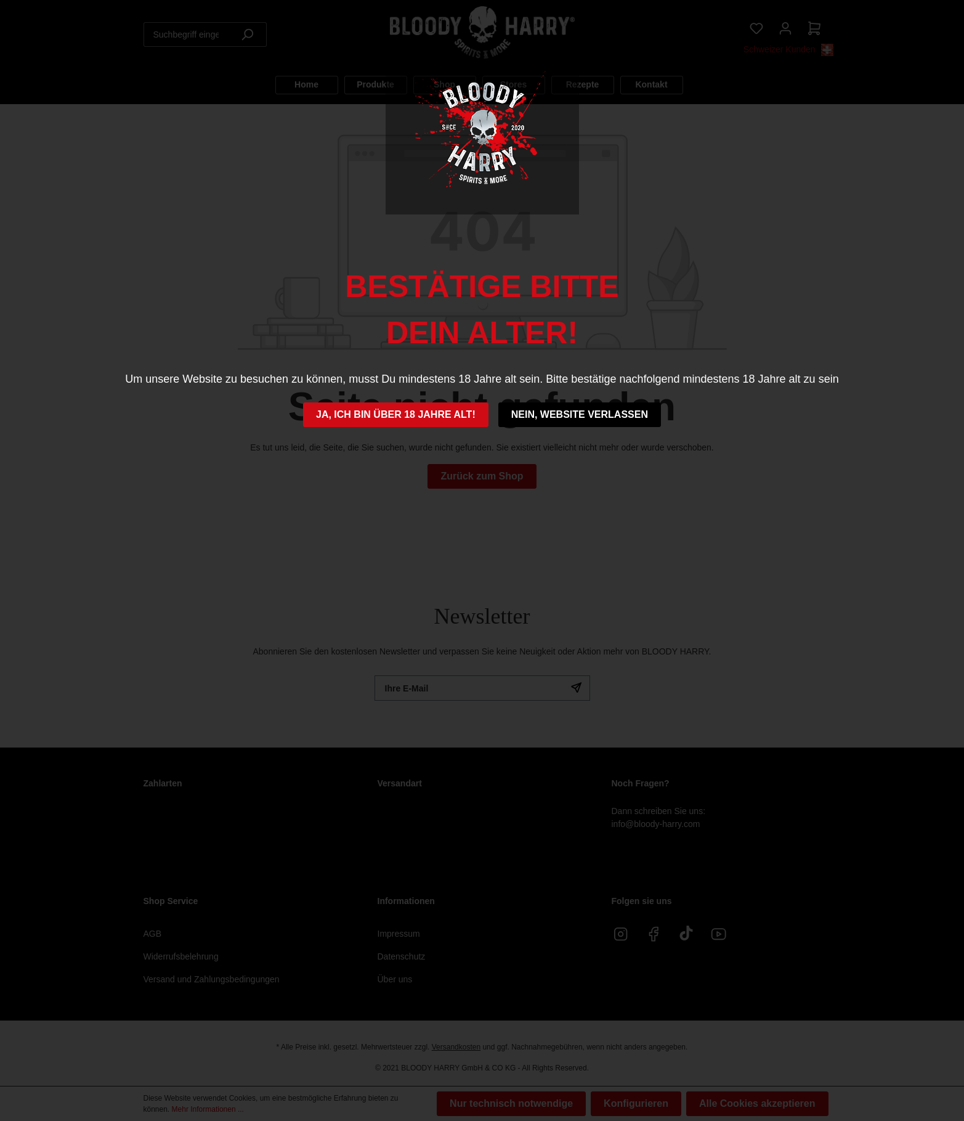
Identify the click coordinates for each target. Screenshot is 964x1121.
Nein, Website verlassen (579, 414)
